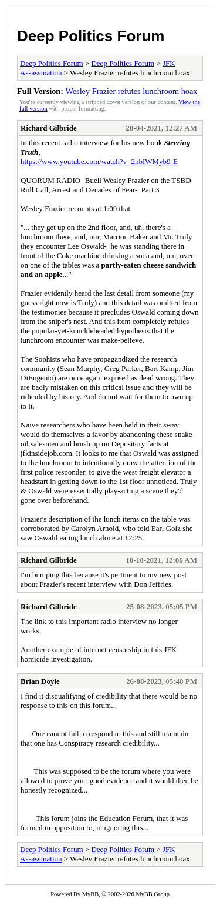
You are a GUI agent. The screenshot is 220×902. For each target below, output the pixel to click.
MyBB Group (152, 894)
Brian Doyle (40, 681)
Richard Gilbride (49, 127)
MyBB (90, 894)
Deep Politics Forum (90, 36)
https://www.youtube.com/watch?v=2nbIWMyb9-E (99, 161)
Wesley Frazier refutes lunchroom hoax (131, 91)
